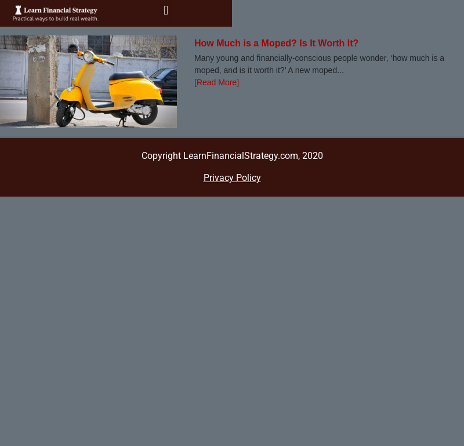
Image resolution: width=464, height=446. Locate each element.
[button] (165, 10)
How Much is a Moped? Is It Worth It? (276, 43)
